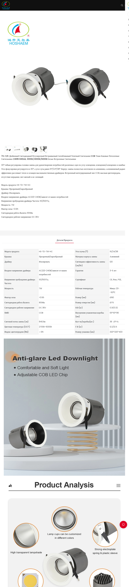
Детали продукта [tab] (64, 240)
